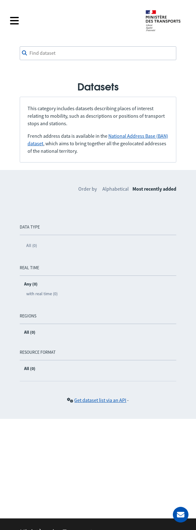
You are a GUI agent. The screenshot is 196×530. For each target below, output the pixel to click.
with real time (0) (42, 293)
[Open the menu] (73, 21)
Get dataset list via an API (100, 400)
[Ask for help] (180, 514)
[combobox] (98, 53)
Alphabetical (115, 189)
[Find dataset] (98, 53)
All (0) (31, 245)
